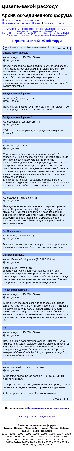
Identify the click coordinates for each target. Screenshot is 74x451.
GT (56, 31)
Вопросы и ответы (54, 23)
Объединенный (13, 29)
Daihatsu (67, 33)
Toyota (4, 33)
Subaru (45, 33)
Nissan (12, 33)
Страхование (22, 31)
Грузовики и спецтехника (18, 35)
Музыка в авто (36, 31)
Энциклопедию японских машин (47, 408)
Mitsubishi (21, 33)
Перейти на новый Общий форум (37, 41)
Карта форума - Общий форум (37, 416)
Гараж (63, 29)
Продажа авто (10, 23)
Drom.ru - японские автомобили (20, 20)
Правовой (48, 31)
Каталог (25, 23)
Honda (30, 33)
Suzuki (52, 33)
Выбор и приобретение (32, 29)
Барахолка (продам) (40, 35)
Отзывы (36, 23)
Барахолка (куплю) (58, 35)
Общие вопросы (51, 29)
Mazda (37, 33)
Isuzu (59, 33)
